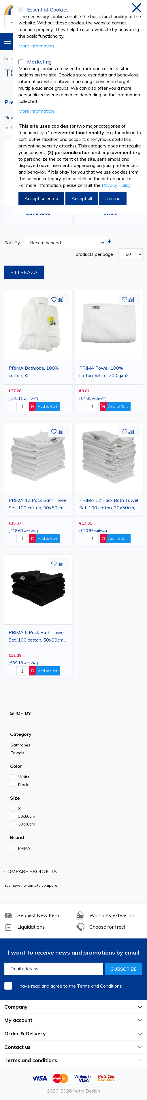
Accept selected (41, 198)
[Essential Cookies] (20, 9)
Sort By (12, 242)
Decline (112, 198)
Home (9, 58)
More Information (36, 46)
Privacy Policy (116, 185)
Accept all (81, 198)
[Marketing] (20, 61)
